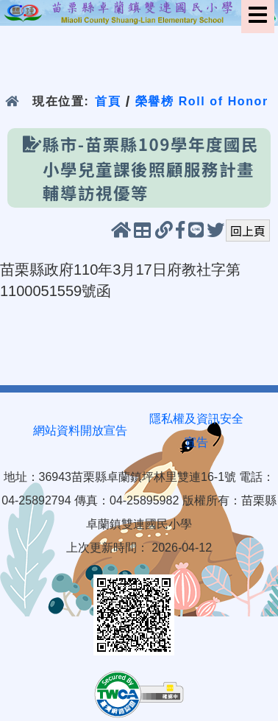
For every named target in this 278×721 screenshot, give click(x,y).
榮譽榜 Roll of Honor (202, 101)
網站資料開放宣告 (80, 430)
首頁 (107, 101)
